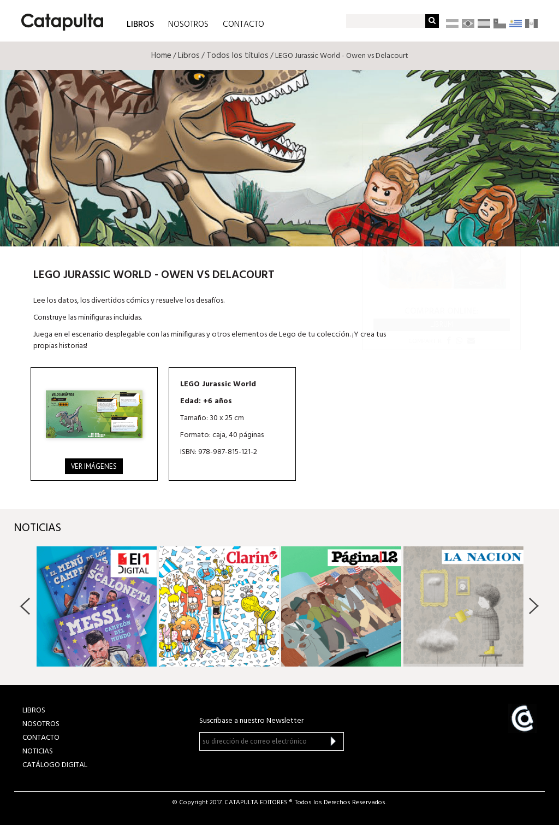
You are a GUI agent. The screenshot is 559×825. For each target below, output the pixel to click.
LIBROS (140, 23)
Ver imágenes (94, 466)
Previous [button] (25, 606)
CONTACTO (243, 24)
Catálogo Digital (54, 765)
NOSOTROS (188, 24)
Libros (189, 55)
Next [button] (533, 606)
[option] (97, 606)
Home (161, 55)
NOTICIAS (37, 751)
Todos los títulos (237, 55)
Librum (441, 324)
